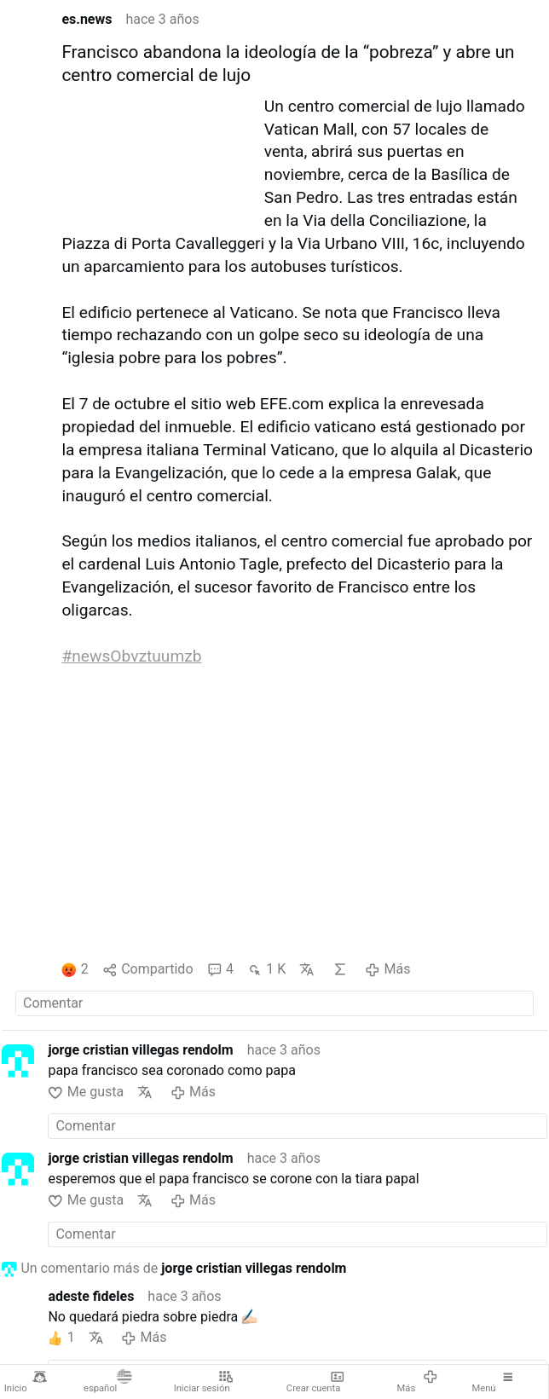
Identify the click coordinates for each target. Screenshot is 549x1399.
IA (340, 969)
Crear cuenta (315, 1382)
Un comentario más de (174, 1269)
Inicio (26, 1382)
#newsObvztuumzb (131, 656)
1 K (266, 970)
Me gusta (86, 1092)
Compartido (148, 970)
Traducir (307, 969)
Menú (493, 1382)
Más (417, 1382)
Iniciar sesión (204, 1382)
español (108, 1382)
